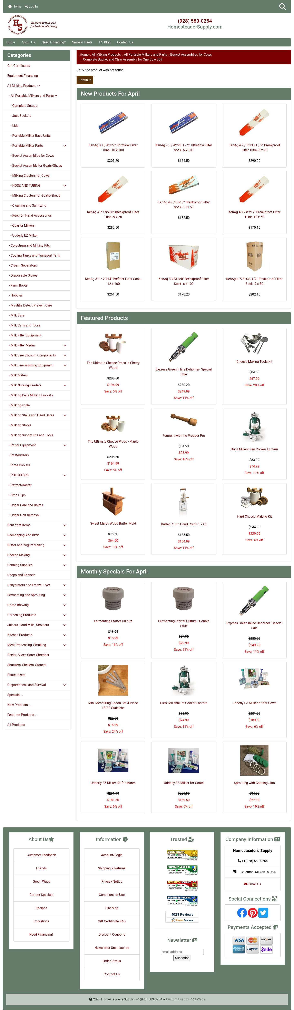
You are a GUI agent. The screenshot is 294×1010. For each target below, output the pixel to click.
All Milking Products (106, 54)
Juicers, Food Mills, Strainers (36, 625)
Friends (41, 868)
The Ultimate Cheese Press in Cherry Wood (113, 365)
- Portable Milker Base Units (29, 136)
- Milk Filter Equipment (24, 335)
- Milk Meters (17, 375)
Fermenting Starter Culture (113, 621)
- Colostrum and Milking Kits (28, 245)
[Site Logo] (51, 25)
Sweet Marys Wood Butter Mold (113, 523)
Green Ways (41, 881)
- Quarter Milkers (21, 225)
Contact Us (125, 42)
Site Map (111, 908)
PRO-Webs (197, 999)
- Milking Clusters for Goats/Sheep (33, 195)
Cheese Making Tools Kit (254, 362)
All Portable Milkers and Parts (145, 54)
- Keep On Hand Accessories (29, 215)
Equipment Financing (22, 76)
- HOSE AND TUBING (36, 185)
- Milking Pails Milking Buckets (30, 395)
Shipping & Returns (112, 868)
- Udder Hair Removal (23, 515)
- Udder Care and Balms (25, 505)
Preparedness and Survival (36, 685)
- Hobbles (15, 295)
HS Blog (105, 42)
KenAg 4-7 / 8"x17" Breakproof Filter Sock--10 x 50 (184, 204)
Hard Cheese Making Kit (254, 516)
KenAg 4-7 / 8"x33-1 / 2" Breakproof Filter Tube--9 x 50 (254, 147)
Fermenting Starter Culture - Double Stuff (183, 623)
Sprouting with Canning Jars (254, 783)
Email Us (252, 884)
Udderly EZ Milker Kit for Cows (254, 703)
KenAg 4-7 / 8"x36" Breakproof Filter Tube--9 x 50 (113, 214)
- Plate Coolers (18, 465)
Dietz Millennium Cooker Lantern (254, 449)
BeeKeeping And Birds (36, 535)
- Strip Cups (16, 495)
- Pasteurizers (18, 455)
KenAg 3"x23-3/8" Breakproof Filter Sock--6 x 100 (183, 281)
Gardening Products (36, 615)
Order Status (112, 961)
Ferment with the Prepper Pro (184, 436)
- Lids (12, 126)
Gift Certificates (18, 66)
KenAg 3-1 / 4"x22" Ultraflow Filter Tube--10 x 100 (113, 147)
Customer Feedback (41, 855)
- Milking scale (18, 405)
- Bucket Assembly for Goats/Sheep (34, 166)
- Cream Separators (22, 265)
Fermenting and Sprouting (36, 595)
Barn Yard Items (36, 525)
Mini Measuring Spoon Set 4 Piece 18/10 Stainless (113, 705)
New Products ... (19, 705)
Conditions (41, 921)
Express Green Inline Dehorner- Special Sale (184, 371)
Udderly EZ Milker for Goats (184, 783)
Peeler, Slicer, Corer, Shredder (28, 655)
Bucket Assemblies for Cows (191, 54)
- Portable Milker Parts (36, 146)
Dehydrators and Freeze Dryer (36, 585)
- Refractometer (19, 485)
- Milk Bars (15, 315)
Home (14, 6)
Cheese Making (36, 555)
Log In (31, 6)
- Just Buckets (19, 116)
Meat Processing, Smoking (36, 645)
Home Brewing (36, 605)
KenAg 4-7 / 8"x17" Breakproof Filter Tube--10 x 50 (254, 214)
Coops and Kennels (21, 575)
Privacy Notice (111, 881)
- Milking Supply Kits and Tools (30, 435)
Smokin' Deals (82, 42)
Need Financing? (53, 42)
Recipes (41, 908)
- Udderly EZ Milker (22, 235)
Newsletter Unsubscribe (112, 948)
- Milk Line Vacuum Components (36, 355)
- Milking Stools (19, 425)
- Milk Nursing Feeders (36, 385)
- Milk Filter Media (36, 345)
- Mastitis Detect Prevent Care (29, 305)
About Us (28, 42)
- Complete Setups (22, 106)
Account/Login (111, 855)
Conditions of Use (112, 895)
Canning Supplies (36, 565)
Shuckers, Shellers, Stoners (26, 665)
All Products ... (17, 725)
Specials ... (15, 695)
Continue (84, 80)
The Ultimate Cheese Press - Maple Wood (113, 444)
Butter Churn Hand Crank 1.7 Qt (184, 524)
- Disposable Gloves (22, 275)
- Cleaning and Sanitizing (26, 205)
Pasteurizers (16, 675)
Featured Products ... (22, 715)
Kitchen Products (36, 635)
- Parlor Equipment (36, 445)
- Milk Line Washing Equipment (36, 365)
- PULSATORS (36, 475)
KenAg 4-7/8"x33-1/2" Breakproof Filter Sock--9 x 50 (254, 281)
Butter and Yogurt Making (36, 545)
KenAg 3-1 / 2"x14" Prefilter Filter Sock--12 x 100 (113, 281)
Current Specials (41, 895)
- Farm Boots (17, 285)
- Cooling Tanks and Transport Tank (33, 255)
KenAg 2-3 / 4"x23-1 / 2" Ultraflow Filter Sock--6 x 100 (184, 147)
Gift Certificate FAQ (112, 921)
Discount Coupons (111, 934)
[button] (282, 6)
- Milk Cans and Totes (23, 325)
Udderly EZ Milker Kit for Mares (113, 783)
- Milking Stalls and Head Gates (36, 415)
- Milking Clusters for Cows (28, 176)
